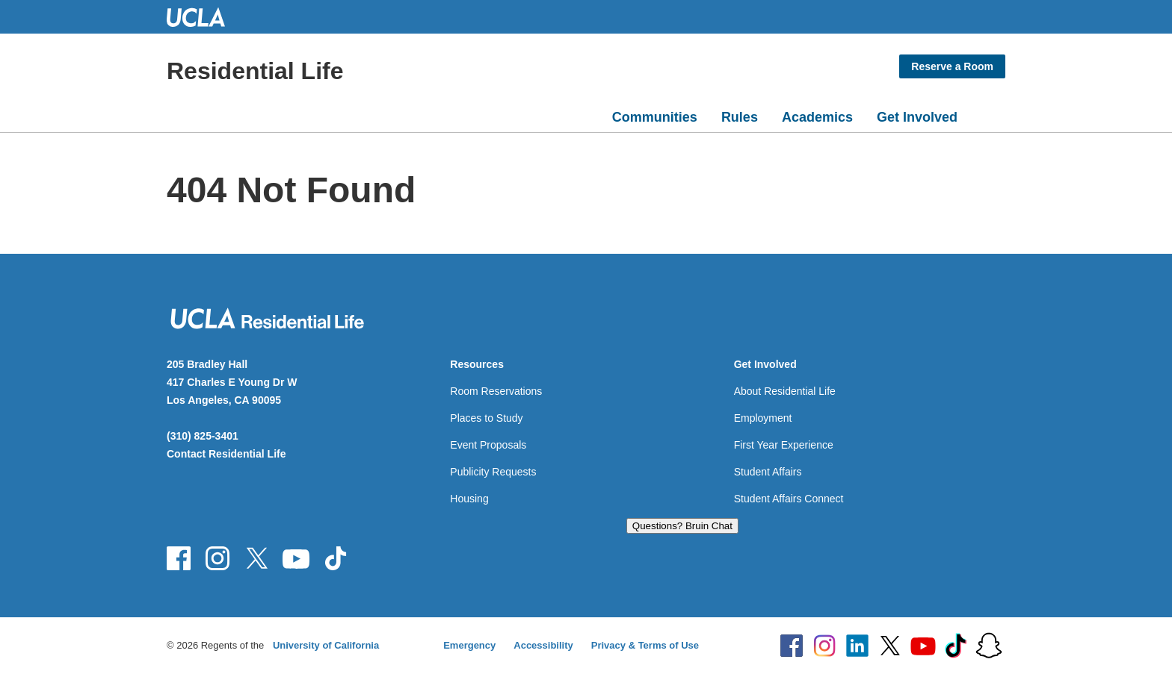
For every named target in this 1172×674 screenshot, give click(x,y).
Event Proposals (488, 445)
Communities (654, 117)
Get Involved (917, 117)
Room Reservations (496, 391)
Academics (817, 117)
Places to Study (486, 418)
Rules (739, 117)
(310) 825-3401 (202, 436)
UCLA (202, 17)
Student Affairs (768, 472)
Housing (469, 499)
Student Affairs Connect (789, 499)
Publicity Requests (493, 472)
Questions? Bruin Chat (682, 525)
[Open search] (987, 114)
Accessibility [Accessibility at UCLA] (543, 645)
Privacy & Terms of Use (645, 645)
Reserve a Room (952, 66)
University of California (326, 645)
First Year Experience (783, 445)
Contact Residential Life (226, 454)
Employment (763, 418)
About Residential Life (785, 391)
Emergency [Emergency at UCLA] (469, 645)
